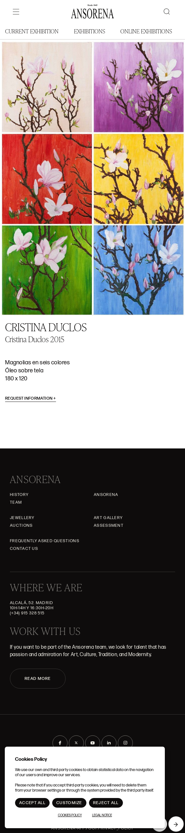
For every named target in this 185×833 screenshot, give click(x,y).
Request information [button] (30, 398)
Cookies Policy (70, 815)
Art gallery (108, 517)
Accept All (32, 802)
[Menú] (16, 11)
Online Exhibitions (146, 31)
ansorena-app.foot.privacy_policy (92, 828)
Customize (69, 802)
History (19, 494)
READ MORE (38, 678)
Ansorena (106, 494)
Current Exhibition (32, 31)
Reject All (106, 802)
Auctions (21, 525)
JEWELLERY (22, 517)
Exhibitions (89, 31)
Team (16, 502)
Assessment (109, 525)
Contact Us (24, 548)
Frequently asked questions (44, 540)
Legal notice (102, 815)
